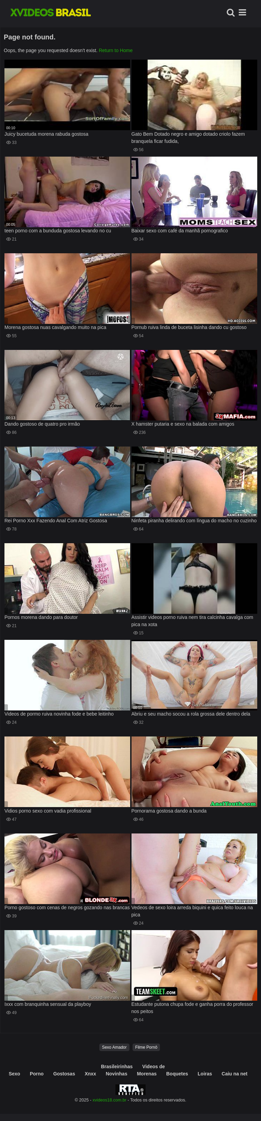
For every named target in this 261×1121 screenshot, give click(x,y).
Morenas (147, 1073)
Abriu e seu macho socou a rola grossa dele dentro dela (191, 714)
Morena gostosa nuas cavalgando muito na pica (55, 327)
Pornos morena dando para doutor (41, 617)
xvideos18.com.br (109, 1100)
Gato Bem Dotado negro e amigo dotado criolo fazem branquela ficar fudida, (188, 137)
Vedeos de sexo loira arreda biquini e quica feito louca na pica (192, 911)
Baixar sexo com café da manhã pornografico (180, 230)
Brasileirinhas (117, 1066)
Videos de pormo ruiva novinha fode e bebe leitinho (59, 714)
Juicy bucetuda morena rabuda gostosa (46, 134)
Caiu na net (234, 1073)
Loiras (205, 1073)
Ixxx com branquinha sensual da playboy (47, 1004)
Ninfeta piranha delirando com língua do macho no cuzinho (194, 520)
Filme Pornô (146, 1047)
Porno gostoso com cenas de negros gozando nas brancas (67, 907)
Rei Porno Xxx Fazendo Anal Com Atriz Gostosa (55, 520)
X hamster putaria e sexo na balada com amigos (183, 424)
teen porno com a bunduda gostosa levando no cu (57, 230)
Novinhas (116, 1073)
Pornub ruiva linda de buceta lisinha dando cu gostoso (189, 327)
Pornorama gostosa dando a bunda (169, 811)
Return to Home (116, 50)
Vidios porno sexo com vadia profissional (47, 811)
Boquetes (177, 1073)
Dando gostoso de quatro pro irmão (42, 424)
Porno (37, 1073)
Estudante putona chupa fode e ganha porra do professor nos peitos (192, 1007)
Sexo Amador (114, 1047)
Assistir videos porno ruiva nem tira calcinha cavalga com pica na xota (192, 620)
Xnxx (90, 1073)
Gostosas (64, 1073)
